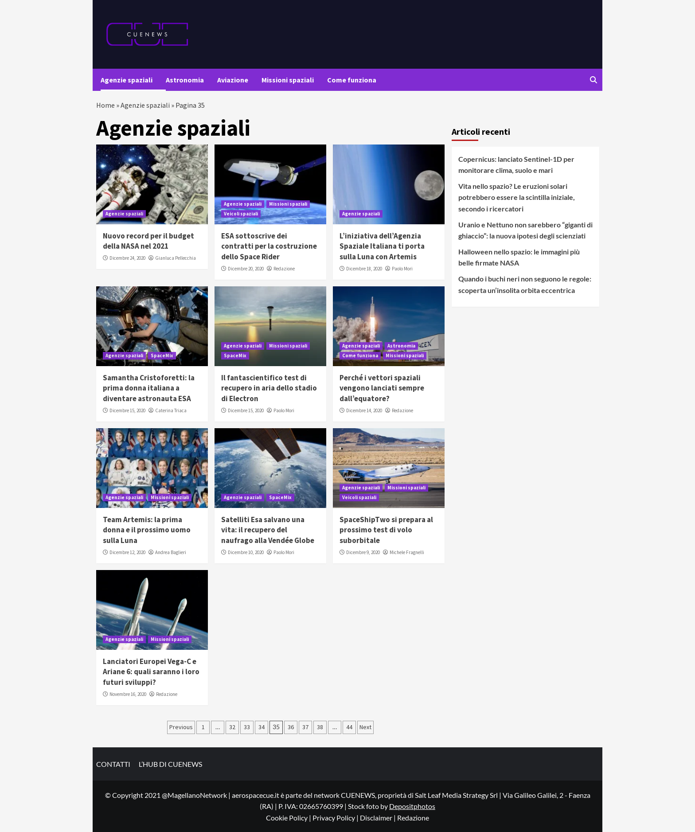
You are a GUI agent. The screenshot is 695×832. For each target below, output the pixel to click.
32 (232, 727)
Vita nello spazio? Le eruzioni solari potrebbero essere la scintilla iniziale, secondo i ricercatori (516, 197)
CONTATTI (113, 764)
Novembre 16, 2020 (127, 694)
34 (261, 727)
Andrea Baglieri (170, 552)
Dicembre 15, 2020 (127, 410)
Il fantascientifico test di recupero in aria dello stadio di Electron (269, 388)
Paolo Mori (402, 269)
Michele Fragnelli (407, 552)
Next (365, 727)
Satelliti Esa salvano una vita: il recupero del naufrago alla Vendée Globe (267, 530)
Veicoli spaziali (241, 214)
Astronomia (185, 79)
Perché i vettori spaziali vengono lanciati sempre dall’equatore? (382, 388)
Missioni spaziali (288, 79)
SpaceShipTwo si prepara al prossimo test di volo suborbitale (386, 530)
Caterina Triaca (171, 410)
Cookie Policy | (289, 817)
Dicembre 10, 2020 (246, 552)
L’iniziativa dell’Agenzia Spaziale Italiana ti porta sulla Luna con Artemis (382, 246)
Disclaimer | (378, 817)
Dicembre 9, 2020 (363, 552)
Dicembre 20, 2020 (246, 269)
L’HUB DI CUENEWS (170, 764)
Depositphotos (412, 806)
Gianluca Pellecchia (175, 258)
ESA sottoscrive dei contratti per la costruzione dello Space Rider (269, 246)
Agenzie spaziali (126, 79)
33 (247, 727)
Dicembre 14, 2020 (364, 410)
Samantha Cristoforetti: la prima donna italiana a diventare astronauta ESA (149, 388)
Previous (181, 727)
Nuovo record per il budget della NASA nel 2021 (148, 241)
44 (349, 727)
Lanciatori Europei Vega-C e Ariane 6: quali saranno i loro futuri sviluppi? (151, 671)
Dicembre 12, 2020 (127, 552)
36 (291, 727)
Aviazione (232, 79)
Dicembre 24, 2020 (127, 258)
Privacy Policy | (336, 817)
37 (305, 727)
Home (105, 105)
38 (320, 727)
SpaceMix (162, 355)
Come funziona (351, 79)
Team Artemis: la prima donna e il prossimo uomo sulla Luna (147, 530)
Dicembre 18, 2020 (364, 269)
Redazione (284, 269)
